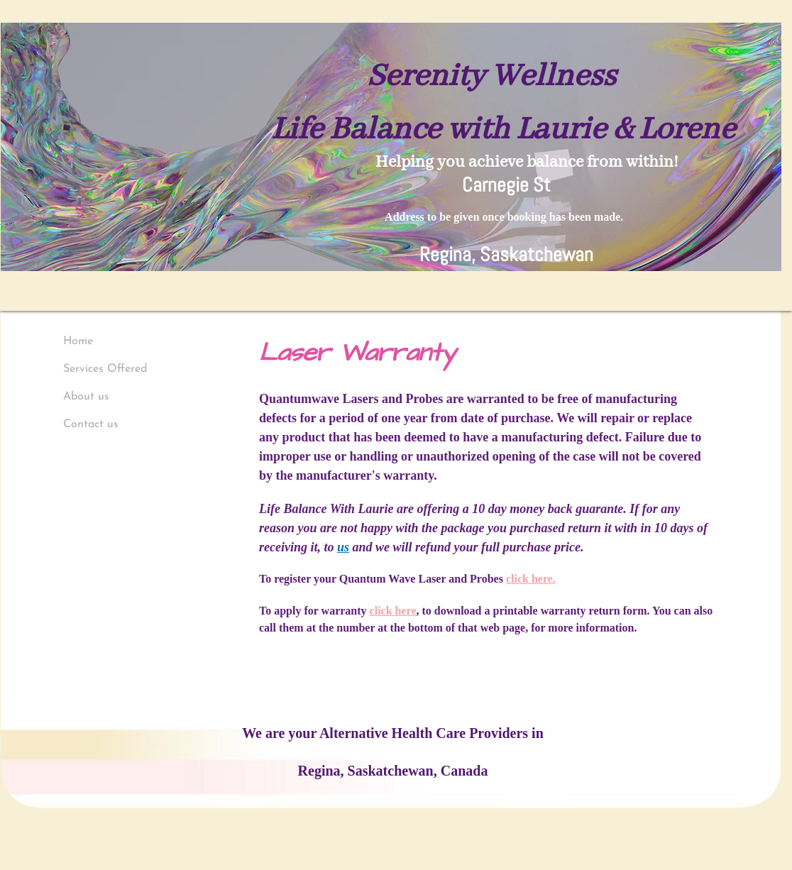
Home (78, 341)
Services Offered (105, 369)
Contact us (91, 424)
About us (86, 396)
